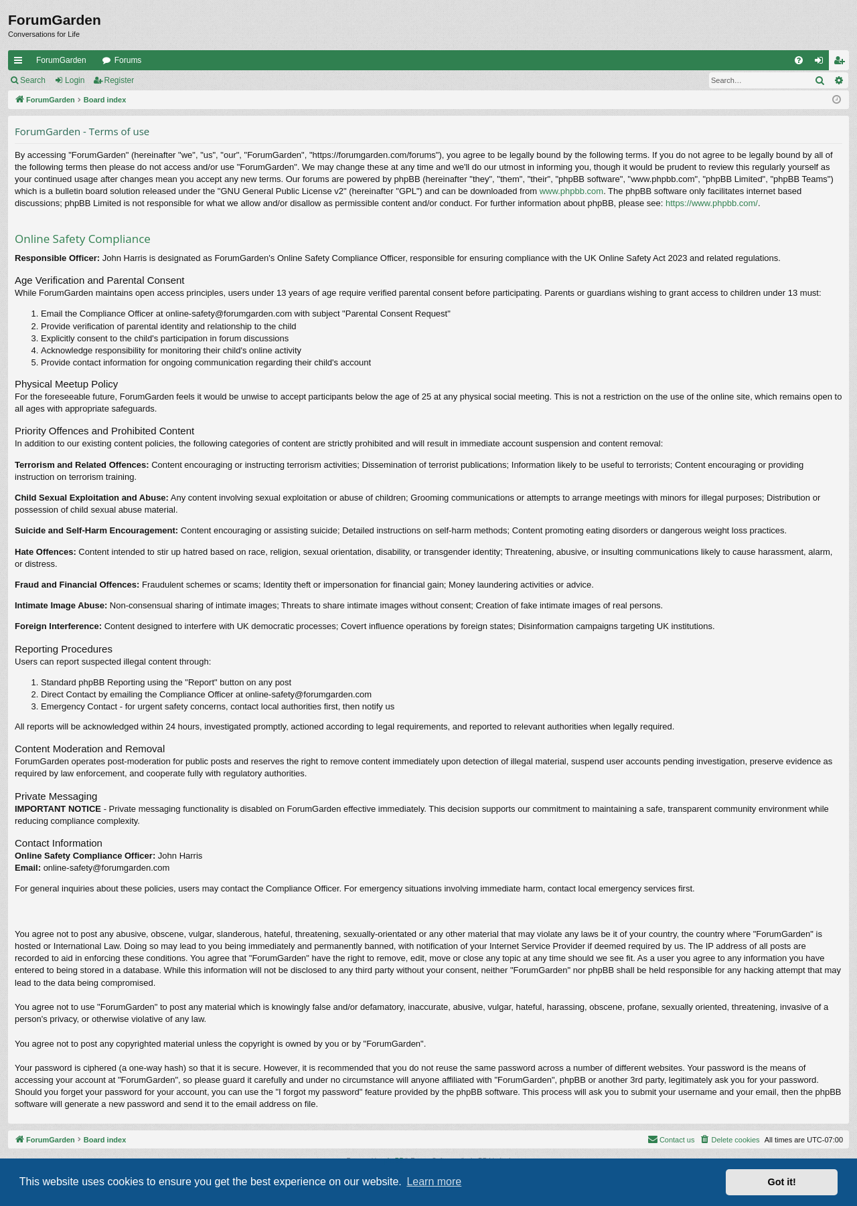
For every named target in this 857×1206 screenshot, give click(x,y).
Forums (128, 60)
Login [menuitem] (822, 63)
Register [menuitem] (842, 63)
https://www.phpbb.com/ (712, 203)
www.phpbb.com (571, 191)
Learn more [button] (433, 1181)
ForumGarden (61, 60)
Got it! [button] (782, 1182)
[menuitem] (799, 60)
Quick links (20, 63)
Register (119, 80)
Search (33, 80)
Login (74, 80)
